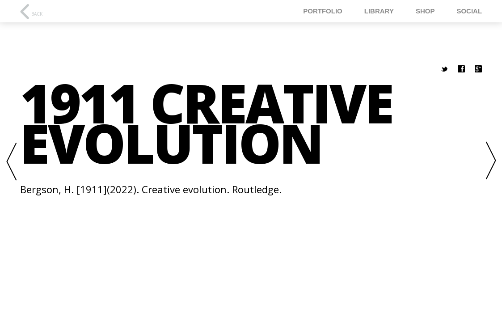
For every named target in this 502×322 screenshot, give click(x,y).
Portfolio (322, 11)
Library (379, 11)
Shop (425, 11)
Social (469, 11)
